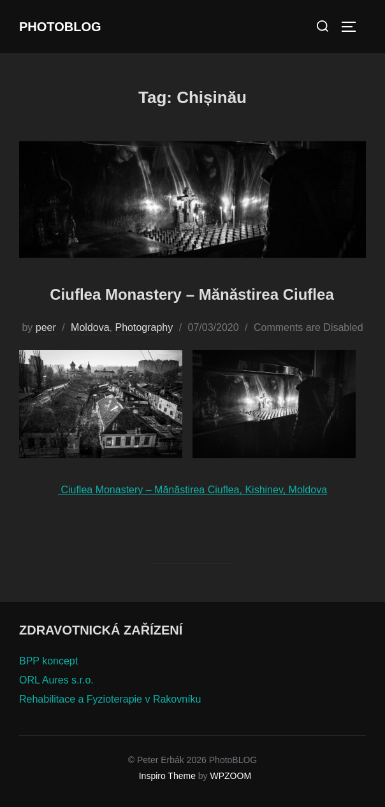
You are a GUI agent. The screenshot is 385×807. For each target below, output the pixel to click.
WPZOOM (231, 776)
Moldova (90, 327)
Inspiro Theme (167, 776)
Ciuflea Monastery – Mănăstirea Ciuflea (191, 294)
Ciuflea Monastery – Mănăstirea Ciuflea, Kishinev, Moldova (192, 489)
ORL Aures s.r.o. (56, 680)
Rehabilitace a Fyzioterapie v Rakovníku (110, 699)
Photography (144, 327)
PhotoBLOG (60, 27)
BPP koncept (48, 661)
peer (46, 327)
